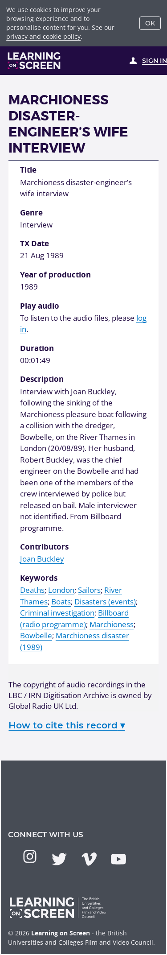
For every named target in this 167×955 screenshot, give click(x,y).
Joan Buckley (42, 559)
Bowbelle (36, 635)
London (61, 590)
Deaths (32, 590)
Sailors (89, 590)
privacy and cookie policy (43, 36)
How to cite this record (66, 725)
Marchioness (112, 624)
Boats (61, 601)
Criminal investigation (57, 613)
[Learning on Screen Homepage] (34, 61)
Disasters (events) (105, 601)
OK (150, 23)
